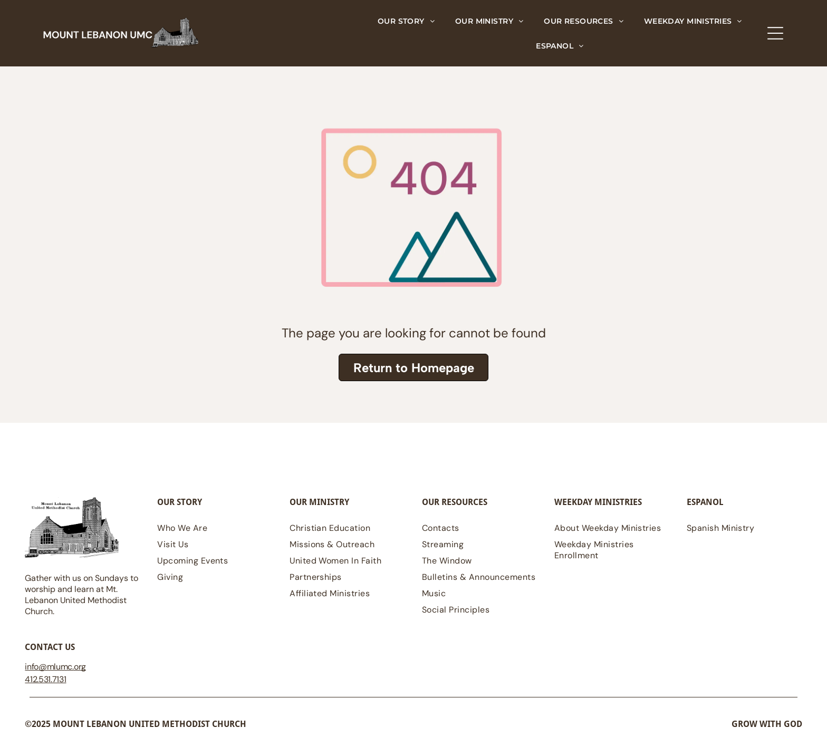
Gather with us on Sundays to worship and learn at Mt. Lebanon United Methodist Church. (81, 595)
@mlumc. (56, 666)
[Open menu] (775, 33)
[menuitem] (406, 20)
